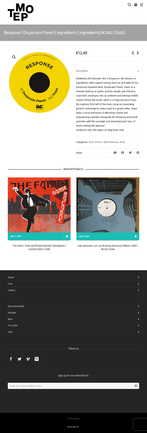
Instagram (37, 359)
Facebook (11, 359)
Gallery (11, 290)
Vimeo (28, 359)
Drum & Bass (96, 142)
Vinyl (122, 142)
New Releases (111, 142)
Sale (10, 331)
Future (11, 277)
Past (10, 283)
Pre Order (13, 325)
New (10, 319)
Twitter (19, 359)
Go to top (73, 427)
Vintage (12, 312)
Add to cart (16, 236)
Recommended (16, 306)
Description (82, 70)
